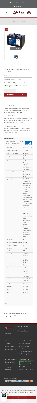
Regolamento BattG (26, 351)
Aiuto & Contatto (22, 2)
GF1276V (23, 22)
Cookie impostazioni (25, 354)
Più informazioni (29, 392)
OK (18, 397)
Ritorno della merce (10, 349)
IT (12, 2)
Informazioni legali (10, 346)
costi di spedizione (23, 83)
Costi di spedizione (10, 362)
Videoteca (8, 365)
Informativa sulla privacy (25, 347)
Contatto (25, 153)
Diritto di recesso (25, 343)
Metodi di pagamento (11, 359)
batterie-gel (15, 22)
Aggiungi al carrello (15, 94)
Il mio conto (18, 6)
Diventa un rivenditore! (8, 368)
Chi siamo (7, 341)
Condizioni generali (25, 341)
